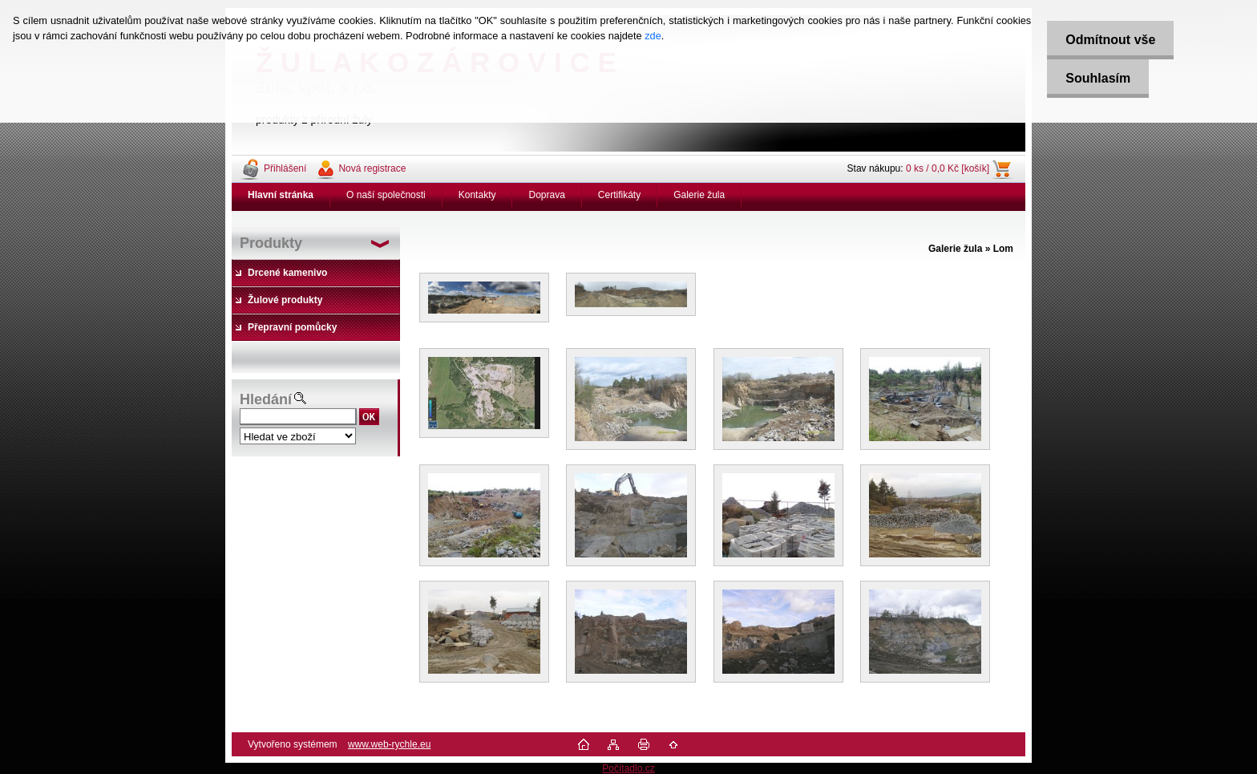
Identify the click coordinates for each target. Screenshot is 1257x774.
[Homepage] (281, 195)
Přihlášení (285, 168)
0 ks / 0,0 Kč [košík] (947, 168)
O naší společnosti (386, 195)
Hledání (266, 399)
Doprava (546, 195)
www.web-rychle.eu (389, 744)
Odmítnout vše (1107, 40)
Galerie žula (699, 195)
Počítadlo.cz (628, 768)
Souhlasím (1094, 78)
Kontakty (477, 195)
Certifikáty (619, 195)
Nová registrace (372, 168)
